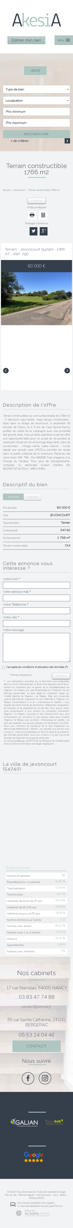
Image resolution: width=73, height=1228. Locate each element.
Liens (55, 1195)
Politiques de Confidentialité (55, 740)
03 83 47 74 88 (37, 997)
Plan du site (10, 1195)
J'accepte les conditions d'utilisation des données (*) (37, 667)
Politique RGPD (36, 1198)
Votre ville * (11, 617)
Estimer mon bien (26, 40)
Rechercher (36, 134)
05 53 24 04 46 (37, 1035)
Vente (35, 70)
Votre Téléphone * (16, 604)
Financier (32, 497)
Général (13, 497)
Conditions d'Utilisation (20, 743)
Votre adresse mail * (17, 592)
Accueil (7, 190)
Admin (63, 1195)
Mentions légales (26, 1195)
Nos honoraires (44, 1195)
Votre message (13, 630)
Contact (36, 1046)
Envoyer (61, 676)
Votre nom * (11, 579)
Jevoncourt (19, 190)
